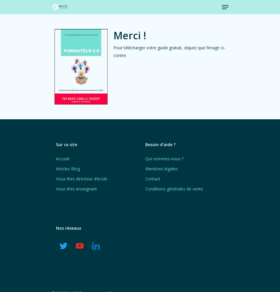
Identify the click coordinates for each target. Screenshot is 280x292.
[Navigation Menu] (225, 7)
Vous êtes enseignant (76, 189)
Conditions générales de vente (174, 189)
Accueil (62, 159)
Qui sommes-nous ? (164, 159)
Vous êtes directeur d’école (81, 179)
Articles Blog (68, 169)
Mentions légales (161, 169)
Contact (152, 179)
